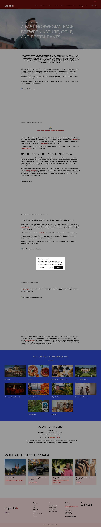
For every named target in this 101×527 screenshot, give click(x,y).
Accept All (59, 267)
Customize (42, 267)
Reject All (51, 267)
